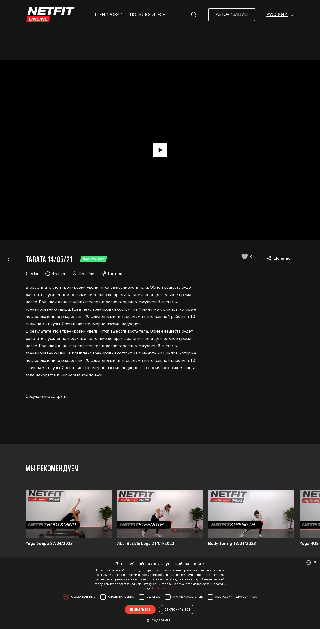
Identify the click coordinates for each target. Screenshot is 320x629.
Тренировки (108, 14)
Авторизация (232, 14)
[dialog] (160, 593)
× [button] (315, 562)
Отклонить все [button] (177, 609)
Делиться (283, 258)
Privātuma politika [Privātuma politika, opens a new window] (164, 588)
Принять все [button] (140, 609)
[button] (280, 14)
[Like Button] (244, 256)
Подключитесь (147, 14)
